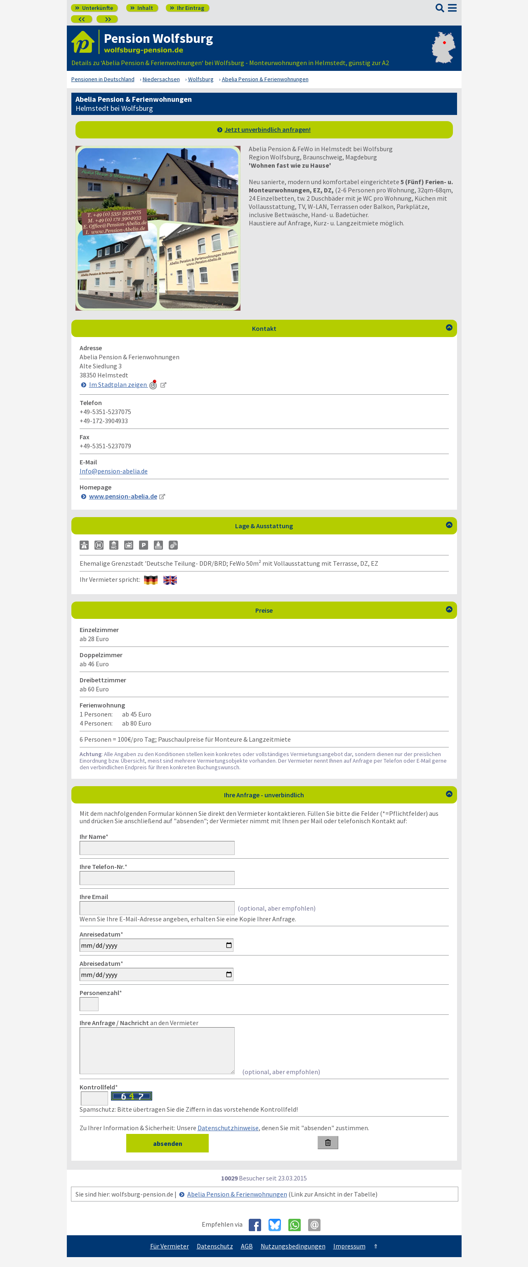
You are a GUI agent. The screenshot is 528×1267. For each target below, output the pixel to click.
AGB (247, 1256)
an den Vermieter (139, 1023)
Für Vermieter (169, 1256)
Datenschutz (215, 1256)
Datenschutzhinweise (228, 1138)
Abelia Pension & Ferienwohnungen (237, 1204)
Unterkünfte (94, 8)
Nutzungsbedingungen (293, 1256)
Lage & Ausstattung (344, 526)
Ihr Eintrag (187, 8)
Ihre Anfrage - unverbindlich (338, 795)
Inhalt (141, 8)
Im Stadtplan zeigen (123, 384)
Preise (354, 610)
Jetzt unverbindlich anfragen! (267, 129)
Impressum (349, 1256)
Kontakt (352, 328)
